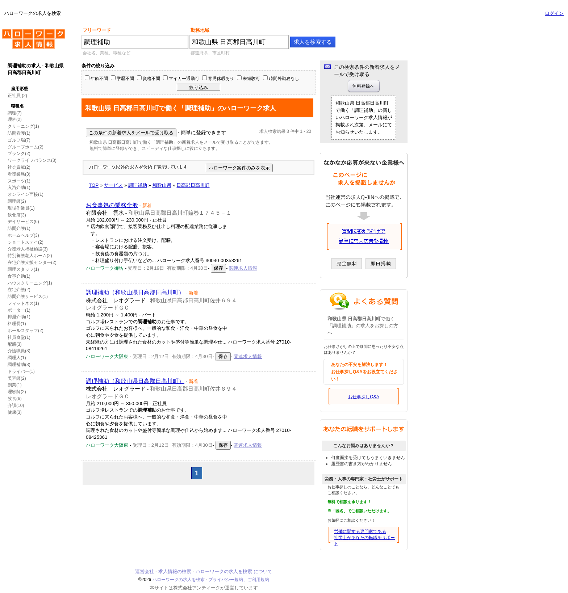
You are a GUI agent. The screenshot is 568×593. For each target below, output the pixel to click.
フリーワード (97, 30)
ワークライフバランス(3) (32, 160)
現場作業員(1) (21, 208)
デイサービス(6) (23, 221)
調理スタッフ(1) (23, 269)
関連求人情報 (243, 268)
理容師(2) (17, 391)
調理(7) (15, 112)
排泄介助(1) (19, 316)
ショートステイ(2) (25, 242)
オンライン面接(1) (25, 194)
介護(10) (16, 405)
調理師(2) (17, 201)
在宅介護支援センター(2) (32, 262)
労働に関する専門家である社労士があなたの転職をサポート (364, 537)
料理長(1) (17, 323)
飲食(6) (15, 398)
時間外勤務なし (284, 78)
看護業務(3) (19, 174)
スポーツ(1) (19, 181)
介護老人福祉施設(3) (28, 249)
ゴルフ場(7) (19, 140)
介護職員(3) (19, 350)
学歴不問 (125, 78)
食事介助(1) (19, 276)
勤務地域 (200, 30)
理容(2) (15, 119)
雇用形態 (19, 88)
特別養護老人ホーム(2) (30, 255)
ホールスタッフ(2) (25, 330)
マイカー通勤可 (184, 78)
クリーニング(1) (23, 126)
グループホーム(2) (25, 147)
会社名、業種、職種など (106, 52)
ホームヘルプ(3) (23, 235)
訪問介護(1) (19, 228)
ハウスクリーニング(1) (30, 283)
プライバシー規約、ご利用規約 (238, 579)
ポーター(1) (19, 310)
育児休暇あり (221, 78)
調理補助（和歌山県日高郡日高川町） (135, 292)
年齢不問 (99, 78)
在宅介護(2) (19, 289)
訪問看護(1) (19, 133)
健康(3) (15, 412)
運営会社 (144, 571)
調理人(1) (17, 357)
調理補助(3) (19, 364)
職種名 (17, 106)
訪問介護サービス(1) (28, 296)
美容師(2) (17, 378)
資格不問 (151, 78)
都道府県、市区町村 (210, 52)
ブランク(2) (19, 153)
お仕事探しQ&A (363, 396)
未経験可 (251, 78)
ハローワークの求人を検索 (33, 42)
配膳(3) (15, 344)
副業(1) (15, 384)
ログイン (554, 13)
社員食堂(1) (19, 337)
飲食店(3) (17, 215)
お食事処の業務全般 (112, 205)
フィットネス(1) (23, 303)
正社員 (14, 95)
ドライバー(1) (21, 371)
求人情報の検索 (174, 571)
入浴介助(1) (19, 187)
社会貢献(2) (19, 167)
